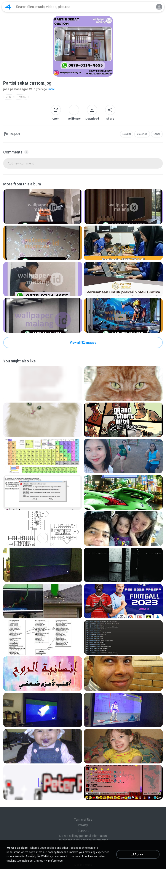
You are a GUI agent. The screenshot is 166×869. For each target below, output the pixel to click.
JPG (8, 96)
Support (83, 830)
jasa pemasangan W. (17, 89)
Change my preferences (48, 860)
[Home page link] (8, 7)
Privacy (83, 825)
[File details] (42, 206)
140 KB (21, 96)
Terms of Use (83, 819)
